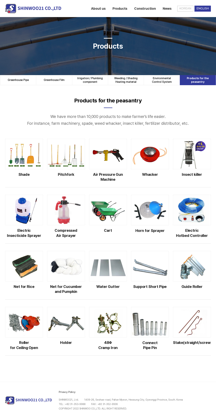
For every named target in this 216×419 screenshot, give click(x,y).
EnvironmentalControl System (162, 80)
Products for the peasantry (198, 80)
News (167, 8)
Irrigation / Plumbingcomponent (90, 80)
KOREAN (185, 8)
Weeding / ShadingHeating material (126, 80)
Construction (145, 8)
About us (98, 8)
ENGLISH (203, 8)
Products (120, 8)
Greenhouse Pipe (18, 80)
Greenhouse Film (54, 80)
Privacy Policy (67, 392)
